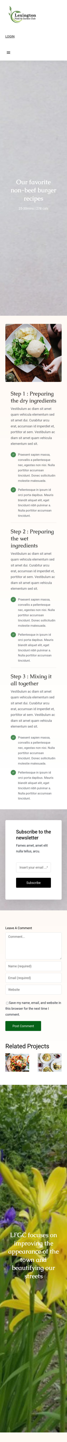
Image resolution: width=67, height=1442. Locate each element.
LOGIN (10, 36)
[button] (8, 1062)
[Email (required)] (33, 978)
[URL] (33, 990)
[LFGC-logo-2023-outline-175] (21, 5)
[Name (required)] (33, 966)
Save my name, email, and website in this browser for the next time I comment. (33, 1008)
